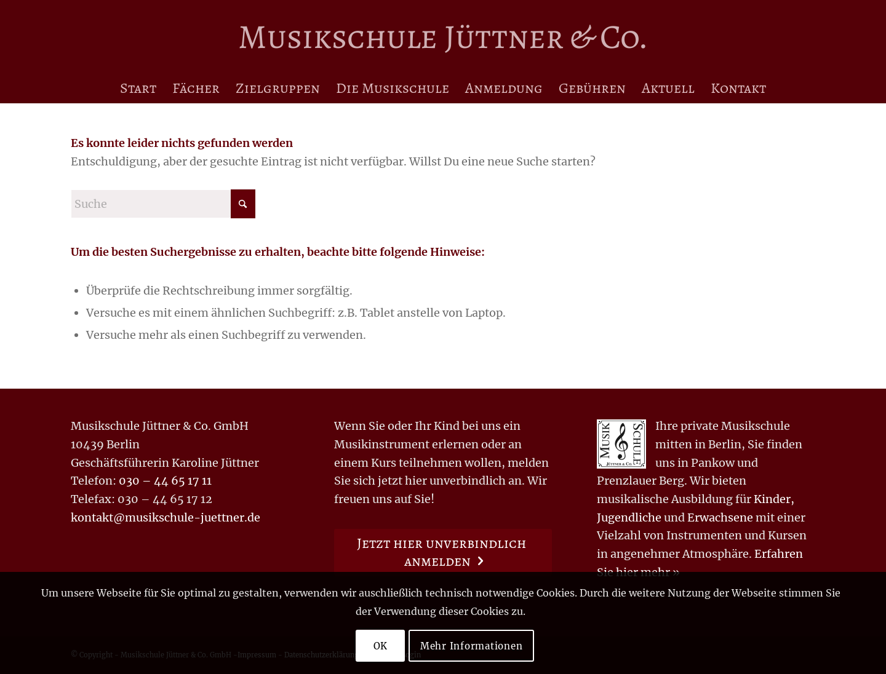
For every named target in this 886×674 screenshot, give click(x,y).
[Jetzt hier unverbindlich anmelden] (443, 552)
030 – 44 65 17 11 (165, 481)
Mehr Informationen (471, 646)
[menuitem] (138, 88)
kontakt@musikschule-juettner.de (165, 517)
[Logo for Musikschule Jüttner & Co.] (443, 36)
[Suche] (163, 203)
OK (380, 646)
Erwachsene (720, 517)
